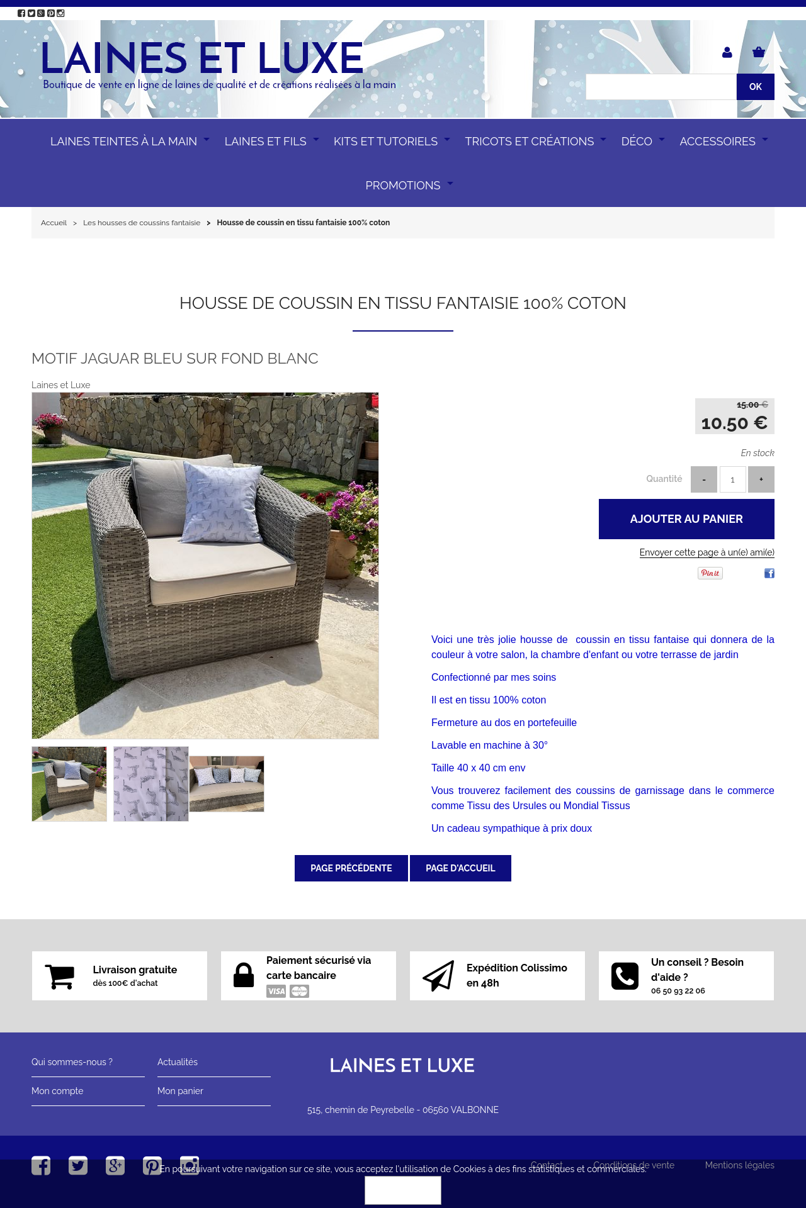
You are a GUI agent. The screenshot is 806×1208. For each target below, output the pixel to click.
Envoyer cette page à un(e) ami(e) (707, 552)
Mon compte (57, 1091)
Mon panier (180, 1091)
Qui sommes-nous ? (72, 1062)
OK (403, 1190)
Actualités (177, 1062)
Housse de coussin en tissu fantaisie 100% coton (403, 303)
